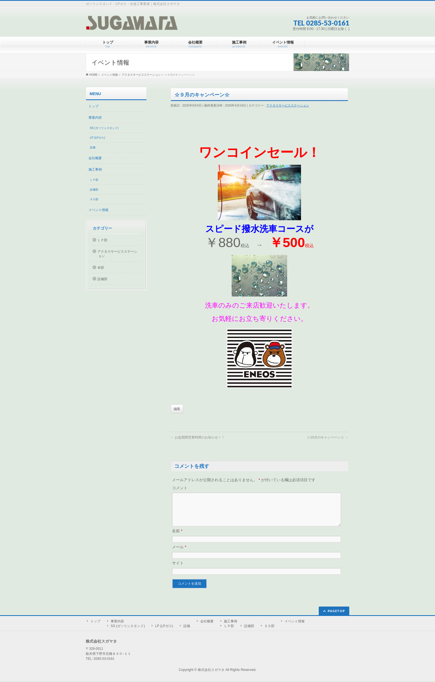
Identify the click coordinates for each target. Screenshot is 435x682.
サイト (178, 569)
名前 (177, 537)
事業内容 (95, 118)
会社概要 (95, 158)
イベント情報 (98, 210)
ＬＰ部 (94, 179)
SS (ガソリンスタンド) (104, 128)
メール (179, 553)
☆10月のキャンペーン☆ (327, 437)
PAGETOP (336, 611)
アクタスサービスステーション (287, 105)
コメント (180, 488)
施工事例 (95, 169)
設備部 (94, 189)
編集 (177, 409)
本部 (100, 268)
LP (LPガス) (97, 137)
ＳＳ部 (94, 199)
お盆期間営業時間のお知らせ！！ (198, 437)
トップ (93, 106)
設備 (92, 147)
